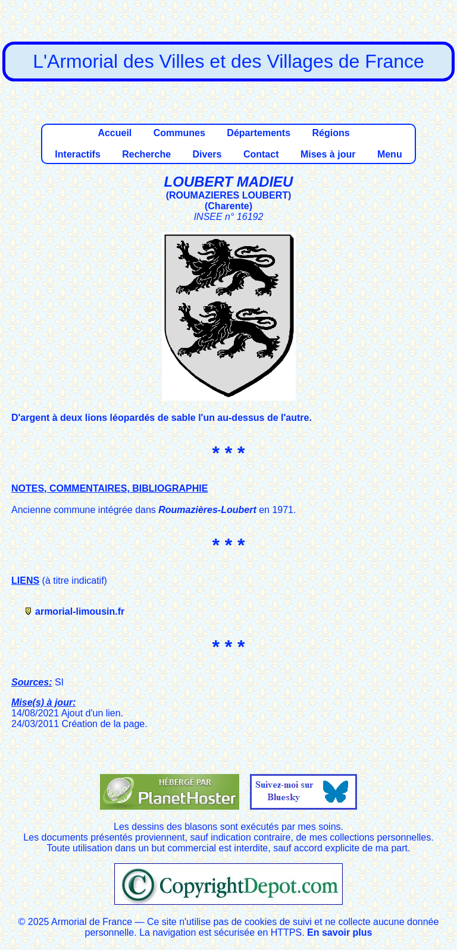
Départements (258, 133)
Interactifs (77, 154)
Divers (207, 154)
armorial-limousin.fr (79, 611)
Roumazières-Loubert (207, 510)
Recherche (146, 154)
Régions (330, 133)
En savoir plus (339, 932)
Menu (389, 154)
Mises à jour (328, 154)
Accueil (115, 133)
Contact (261, 154)
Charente (228, 206)
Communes (179, 133)
